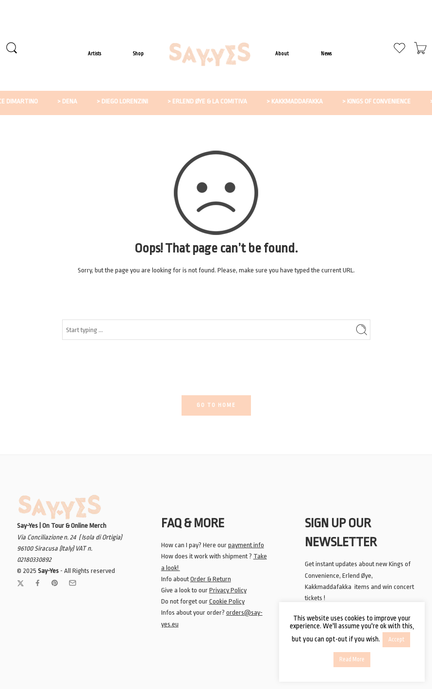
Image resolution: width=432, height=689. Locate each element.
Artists (94, 53)
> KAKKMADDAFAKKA (305, 101)
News (326, 53)
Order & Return (210, 579)
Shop (138, 53)
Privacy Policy (228, 590)
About (282, 53)
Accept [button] (396, 639)
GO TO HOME (216, 405)
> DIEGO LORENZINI (133, 101)
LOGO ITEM (209, 54)
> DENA (78, 101)
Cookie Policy (227, 601)
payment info (246, 545)
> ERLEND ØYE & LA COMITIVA (218, 101)
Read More (352, 659)
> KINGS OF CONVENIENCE (387, 101)
